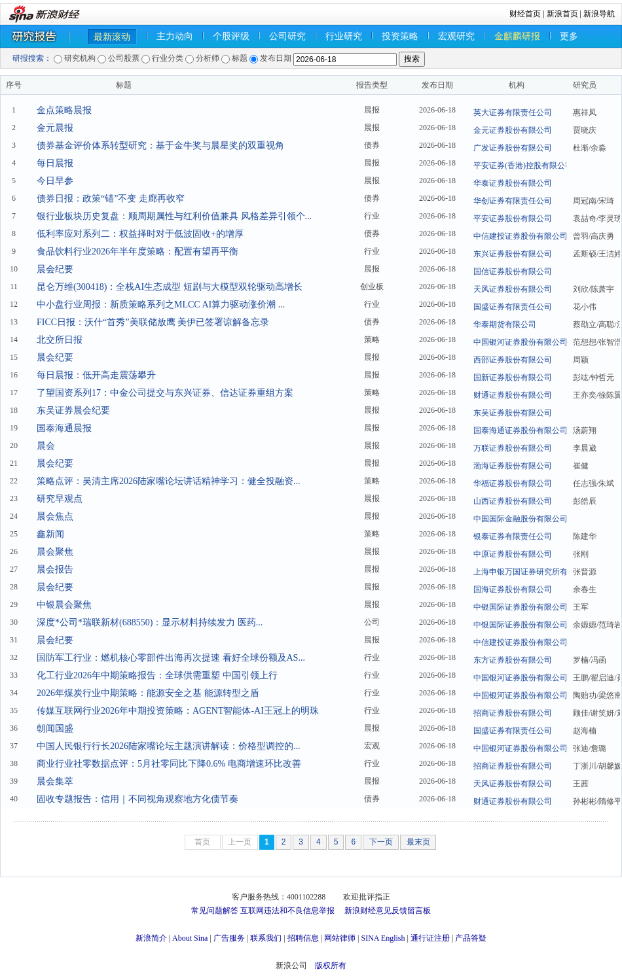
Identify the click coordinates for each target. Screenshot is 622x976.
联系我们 (266, 938)
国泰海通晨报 (64, 428)
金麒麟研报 (517, 36)
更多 (569, 36)
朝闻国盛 (55, 728)
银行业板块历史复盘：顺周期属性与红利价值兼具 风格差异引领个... (174, 216)
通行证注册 (430, 938)
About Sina (190, 938)
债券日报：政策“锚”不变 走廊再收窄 (111, 198)
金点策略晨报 (64, 110)
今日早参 (55, 181)
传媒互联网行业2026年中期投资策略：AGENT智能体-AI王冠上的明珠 (178, 711)
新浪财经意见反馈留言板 (387, 910)
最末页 (418, 841)
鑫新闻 (50, 534)
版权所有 (330, 965)
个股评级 (231, 36)
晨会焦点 (55, 516)
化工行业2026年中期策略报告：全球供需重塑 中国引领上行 (157, 675)
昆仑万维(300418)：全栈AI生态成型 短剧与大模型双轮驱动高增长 (169, 287)
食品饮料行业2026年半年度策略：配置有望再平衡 (137, 251)
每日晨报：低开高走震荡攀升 (96, 375)
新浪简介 (151, 938)
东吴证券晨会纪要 (73, 410)
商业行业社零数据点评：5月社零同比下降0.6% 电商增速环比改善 (169, 764)
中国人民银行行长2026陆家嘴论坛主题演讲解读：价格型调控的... (169, 746)
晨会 (46, 446)
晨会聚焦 (55, 552)
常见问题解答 (214, 910)
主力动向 (174, 36)
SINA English (383, 938)
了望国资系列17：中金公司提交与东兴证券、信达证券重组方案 (165, 393)
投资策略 (400, 36)
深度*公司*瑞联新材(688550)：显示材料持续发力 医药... (150, 622)
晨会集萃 (55, 781)
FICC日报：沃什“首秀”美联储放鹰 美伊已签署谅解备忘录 (153, 322)
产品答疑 (470, 938)
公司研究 (287, 36)
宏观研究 (456, 36)
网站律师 (340, 938)
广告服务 (229, 938)
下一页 (381, 841)
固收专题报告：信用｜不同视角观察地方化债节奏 (137, 799)
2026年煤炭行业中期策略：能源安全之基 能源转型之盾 (148, 693)
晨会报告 (55, 569)
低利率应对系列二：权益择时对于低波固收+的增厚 (140, 234)
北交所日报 (59, 340)
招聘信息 (303, 938)
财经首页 (525, 13)
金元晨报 (55, 128)
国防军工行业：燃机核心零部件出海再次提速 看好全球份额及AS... (171, 658)
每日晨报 (55, 163)
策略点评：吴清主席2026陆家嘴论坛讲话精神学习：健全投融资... (169, 481)
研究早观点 (59, 499)
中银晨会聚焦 (64, 605)
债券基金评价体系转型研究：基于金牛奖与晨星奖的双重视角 (160, 145)
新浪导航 (599, 13)
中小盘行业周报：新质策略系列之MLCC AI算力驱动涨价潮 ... (161, 304)
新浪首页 (562, 13)
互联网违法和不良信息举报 (287, 910)
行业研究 (343, 36)
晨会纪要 (55, 269)
